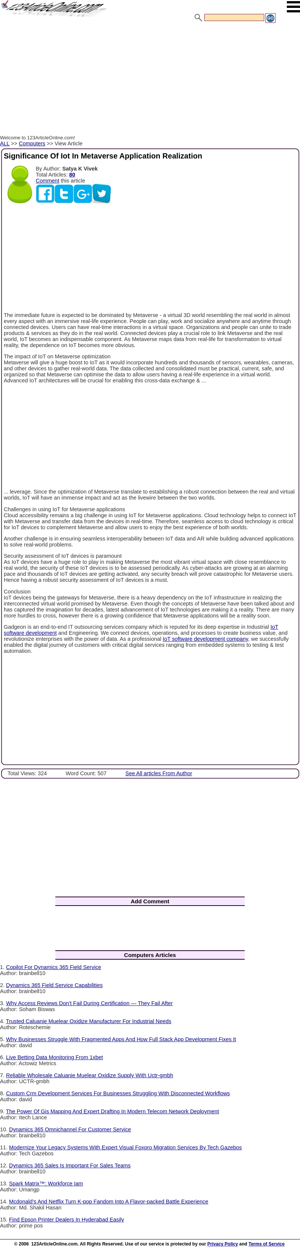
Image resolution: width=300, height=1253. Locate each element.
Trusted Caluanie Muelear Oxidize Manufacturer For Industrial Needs (88, 1021)
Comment (47, 181)
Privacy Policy (222, 1244)
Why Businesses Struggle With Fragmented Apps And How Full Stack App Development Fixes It (121, 1039)
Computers (32, 143)
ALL (4, 143)
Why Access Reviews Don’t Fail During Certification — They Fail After (89, 1003)
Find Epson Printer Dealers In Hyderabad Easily (66, 1220)
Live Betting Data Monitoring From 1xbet (54, 1057)
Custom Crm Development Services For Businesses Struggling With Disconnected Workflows (118, 1093)
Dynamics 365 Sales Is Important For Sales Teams (70, 1165)
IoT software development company (205, 639)
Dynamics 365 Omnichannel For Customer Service (70, 1129)
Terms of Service (266, 1244)
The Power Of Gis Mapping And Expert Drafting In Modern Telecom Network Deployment (112, 1111)
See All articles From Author (158, 773)
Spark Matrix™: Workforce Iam (46, 1184)
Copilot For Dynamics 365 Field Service (53, 967)
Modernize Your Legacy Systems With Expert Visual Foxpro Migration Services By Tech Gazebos (125, 1147)
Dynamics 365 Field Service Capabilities (54, 985)
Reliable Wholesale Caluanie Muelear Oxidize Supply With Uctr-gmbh (89, 1075)
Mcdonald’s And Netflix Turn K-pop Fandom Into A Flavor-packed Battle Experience (108, 1202)
